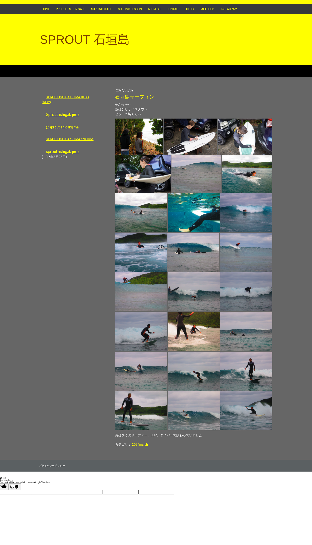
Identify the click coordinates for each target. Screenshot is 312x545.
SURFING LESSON (130, 9)
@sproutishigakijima (62, 127)
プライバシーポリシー (52, 465)
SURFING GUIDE (101, 9)
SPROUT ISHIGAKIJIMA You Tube (70, 139)
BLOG (190, 9)
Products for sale (70, 9)
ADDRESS (154, 9)
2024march (140, 444)
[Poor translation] (14, 487)
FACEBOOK (207, 9)
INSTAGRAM (229, 9)
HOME (46, 9)
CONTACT (173, 9)
